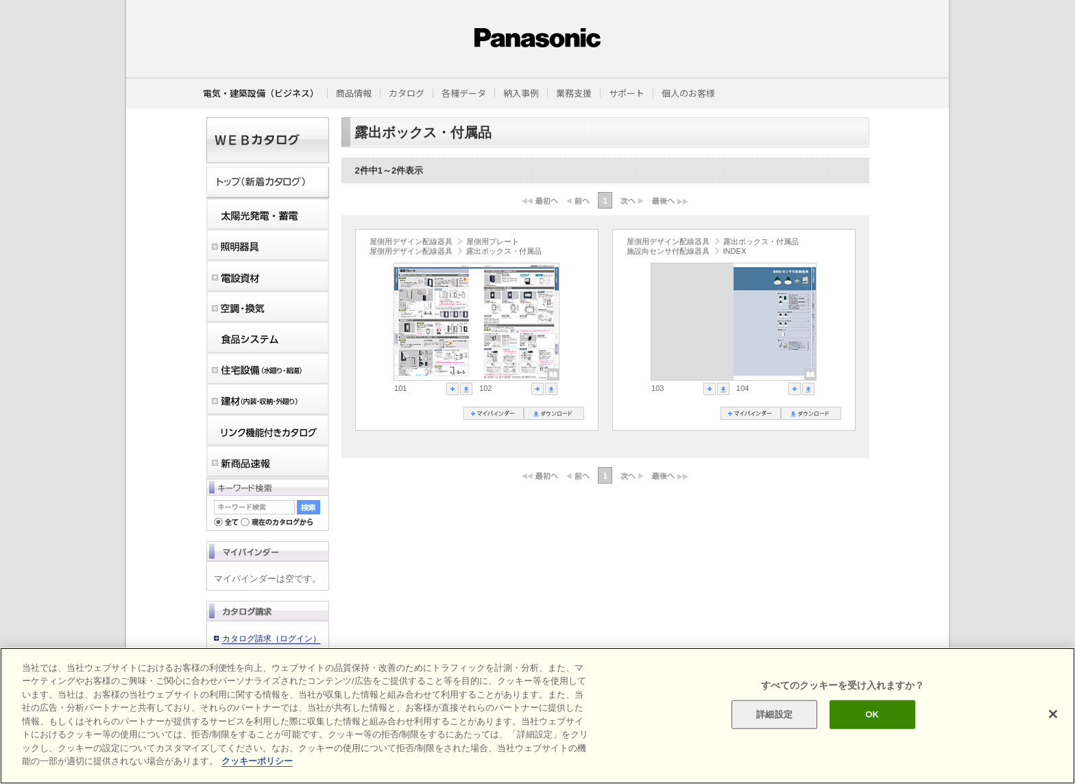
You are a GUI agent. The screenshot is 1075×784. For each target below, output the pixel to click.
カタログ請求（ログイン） (271, 638)
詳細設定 (774, 714)
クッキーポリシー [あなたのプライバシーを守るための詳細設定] (257, 761)
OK (872, 714)
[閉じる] (1053, 714)
